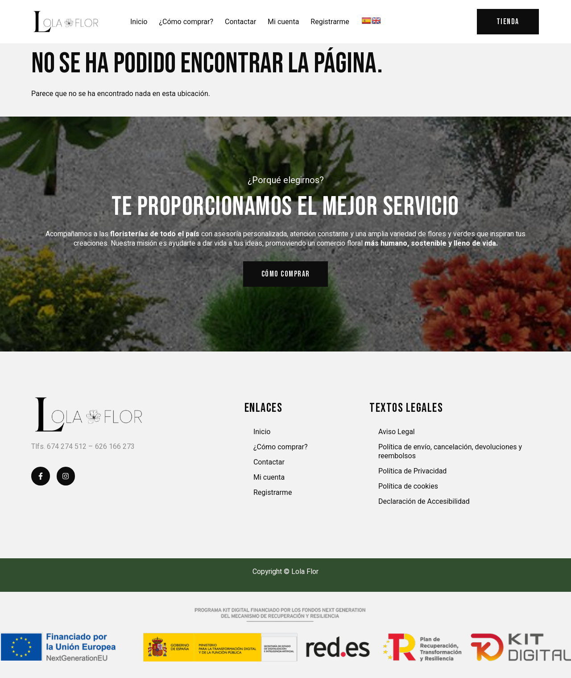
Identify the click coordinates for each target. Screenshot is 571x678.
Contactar (240, 21)
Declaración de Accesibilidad (424, 502)
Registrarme (329, 21)
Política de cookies (408, 487)
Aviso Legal (396, 432)
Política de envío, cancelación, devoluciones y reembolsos (450, 452)
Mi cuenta (283, 21)
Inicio (138, 21)
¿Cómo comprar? (186, 21)
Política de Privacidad (412, 472)
